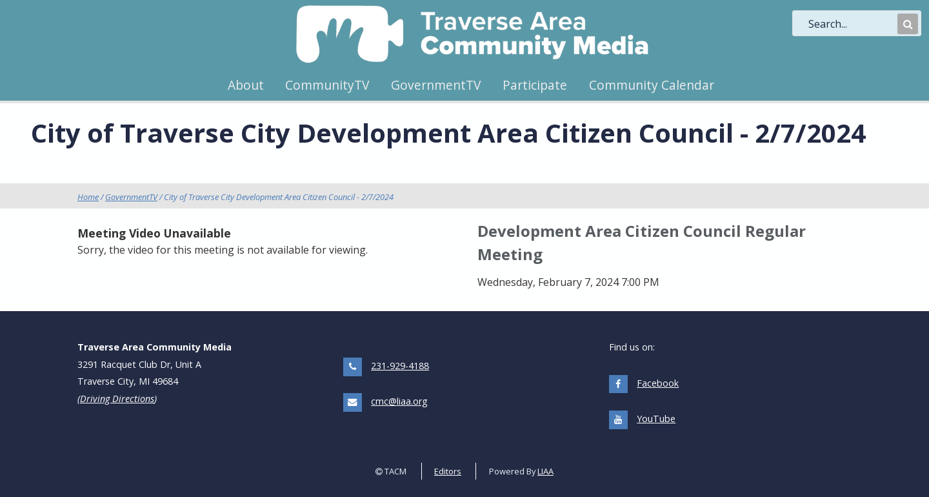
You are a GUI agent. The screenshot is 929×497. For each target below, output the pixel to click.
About (246, 85)
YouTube (656, 418)
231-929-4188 (400, 366)
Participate (535, 85)
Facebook (658, 383)
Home (88, 197)
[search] (851, 24)
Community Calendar (651, 85)
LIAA (545, 471)
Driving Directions (117, 398)
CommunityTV (327, 85)
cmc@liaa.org (399, 401)
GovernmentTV (436, 85)
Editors (447, 471)
